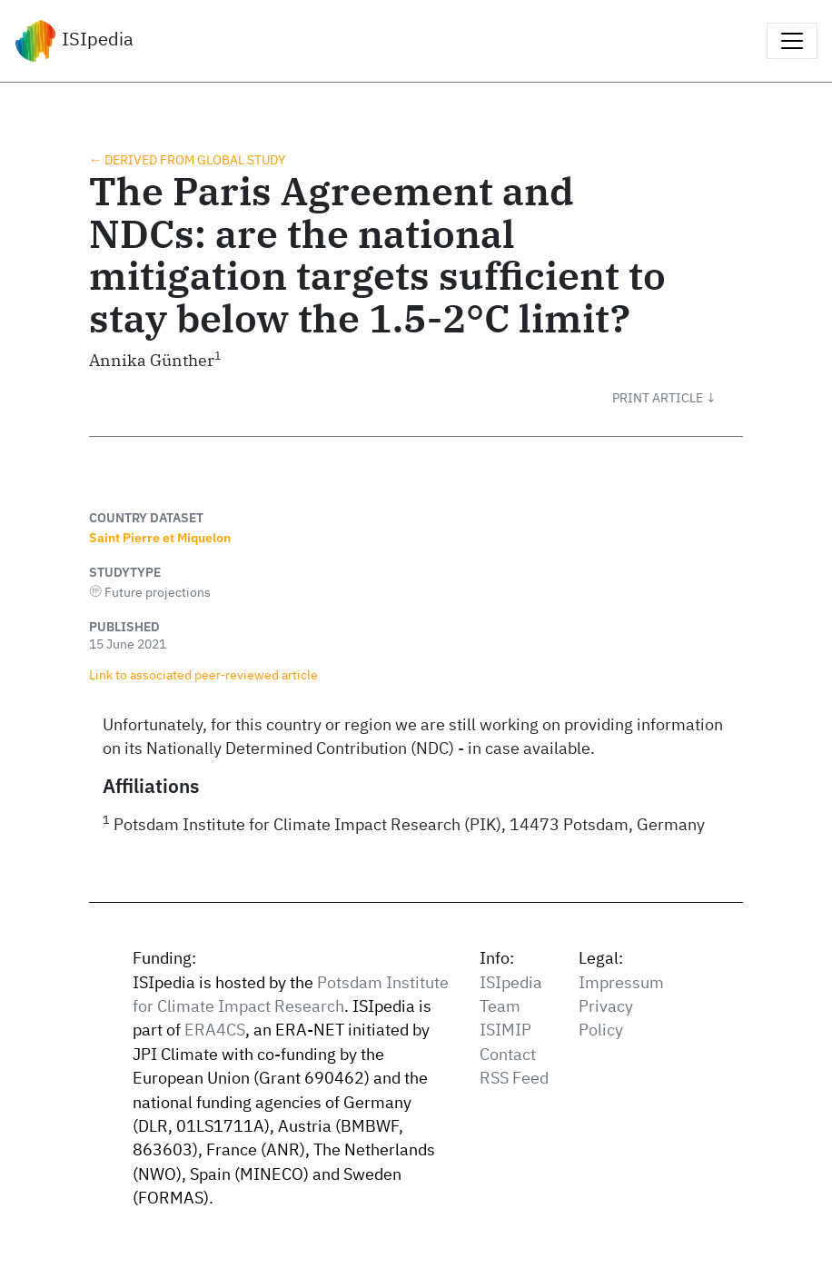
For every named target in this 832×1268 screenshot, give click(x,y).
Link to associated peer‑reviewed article (203, 674)
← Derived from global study (187, 159)
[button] (677, 398)
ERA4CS (214, 1029)
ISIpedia (74, 41)
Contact (508, 1054)
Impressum (621, 982)
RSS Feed (514, 1077)
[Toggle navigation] (792, 41)
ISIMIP (505, 1029)
